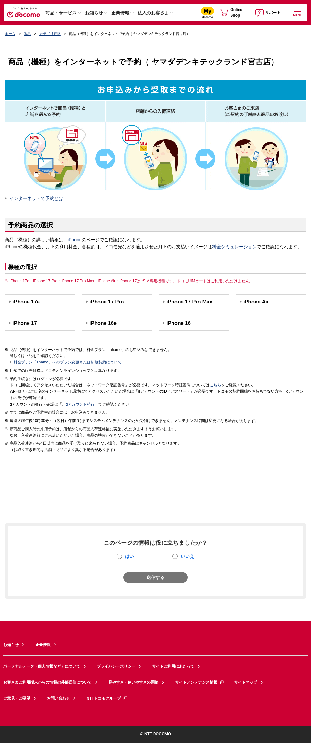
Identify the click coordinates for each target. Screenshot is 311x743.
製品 (27, 34)
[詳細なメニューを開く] (298, 12)
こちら (215, 385)
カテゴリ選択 (50, 34)
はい (129, 556)
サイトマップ (245, 682)
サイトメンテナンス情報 (199, 682)
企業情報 (120, 12)
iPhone (75, 239)
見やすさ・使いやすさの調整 (133, 682)
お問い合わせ (58, 698)
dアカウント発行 (78, 404)
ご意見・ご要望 (16, 698)
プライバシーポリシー (116, 666)
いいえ (187, 556)
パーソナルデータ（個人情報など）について (41, 666)
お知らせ (94, 12)
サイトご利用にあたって (173, 666)
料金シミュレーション (234, 246)
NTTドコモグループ (107, 698)
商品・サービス (61, 12)
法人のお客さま (153, 12)
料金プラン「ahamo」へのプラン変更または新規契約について (66, 362)
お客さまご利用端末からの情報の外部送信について (47, 682)
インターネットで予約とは (36, 198)
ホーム (10, 34)
